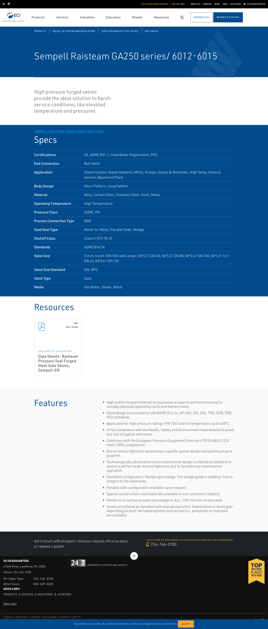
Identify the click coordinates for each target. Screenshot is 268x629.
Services (27, 594)
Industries (45, 594)
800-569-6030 (43, 584)
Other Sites (10, 603)
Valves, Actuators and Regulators (73, 31)
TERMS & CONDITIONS (16, 617)
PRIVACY (35, 617)
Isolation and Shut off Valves (119, 31)
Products (40, 31)
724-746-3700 (161, 544)
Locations (64, 594)
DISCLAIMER (49, 617)
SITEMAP (64, 617)
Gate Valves (151, 31)
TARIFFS (75, 617)
